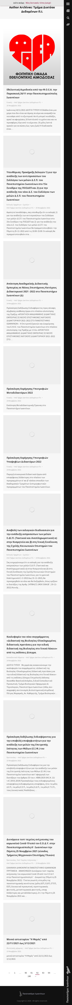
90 (26, 972)
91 (32, 972)
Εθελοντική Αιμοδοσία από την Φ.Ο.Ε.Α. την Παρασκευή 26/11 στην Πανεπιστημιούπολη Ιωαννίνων (32, 93)
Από (27, 102)
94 (49, 972)
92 (37, 972)
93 (43, 972)
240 (29, 976)
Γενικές (9, 102)
